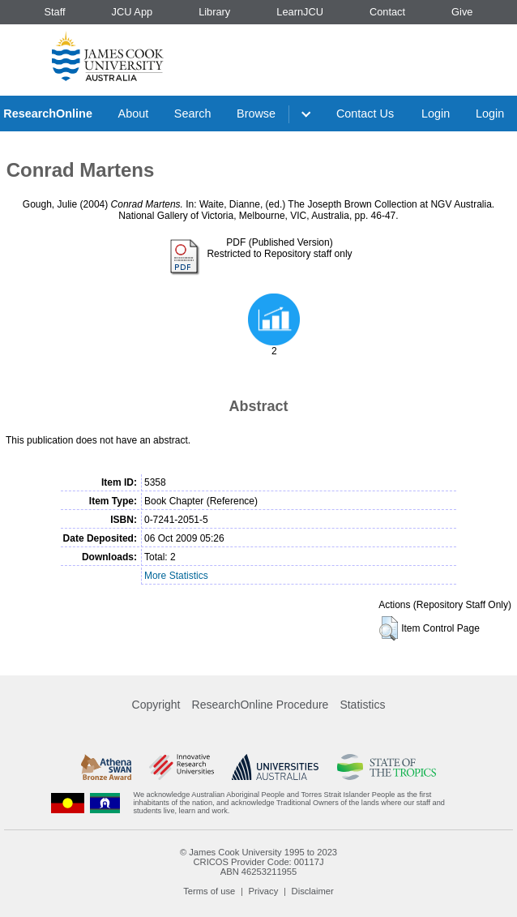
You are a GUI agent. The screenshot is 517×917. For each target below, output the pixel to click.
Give (461, 12)
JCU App (132, 12)
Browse (256, 113)
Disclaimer (313, 891)
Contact (387, 12)
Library (214, 12)
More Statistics (176, 575)
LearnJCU (299, 12)
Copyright (156, 704)
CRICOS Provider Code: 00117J (258, 862)
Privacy (264, 891)
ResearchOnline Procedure (260, 704)
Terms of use (209, 891)
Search (193, 113)
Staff (54, 12)
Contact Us (365, 113)
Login (435, 113)
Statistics (362, 704)
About (133, 113)
